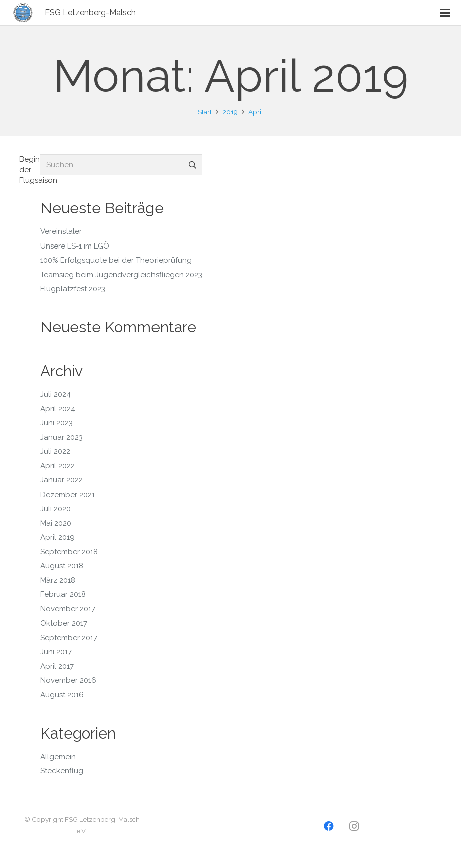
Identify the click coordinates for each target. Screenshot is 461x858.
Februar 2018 (63, 594)
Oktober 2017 (63, 623)
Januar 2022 (61, 479)
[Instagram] (353, 826)
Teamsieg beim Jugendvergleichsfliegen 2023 (121, 274)
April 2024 (57, 408)
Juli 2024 (55, 394)
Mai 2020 (55, 523)
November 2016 (68, 680)
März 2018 (57, 580)
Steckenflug (61, 770)
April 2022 (57, 465)
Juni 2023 (56, 422)
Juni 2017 (56, 651)
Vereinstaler (61, 231)
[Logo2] (23, 13)
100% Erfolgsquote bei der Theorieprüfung (116, 260)
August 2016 (62, 694)
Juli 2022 (55, 451)
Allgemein (58, 756)
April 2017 (57, 666)
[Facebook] (328, 826)
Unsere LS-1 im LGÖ (74, 246)
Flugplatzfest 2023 (72, 288)
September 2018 (69, 551)
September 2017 (68, 637)
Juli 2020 (55, 508)
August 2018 (61, 565)
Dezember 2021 (67, 494)
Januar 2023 (61, 437)
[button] (445, 13)
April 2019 (57, 537)
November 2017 (67, 609)
